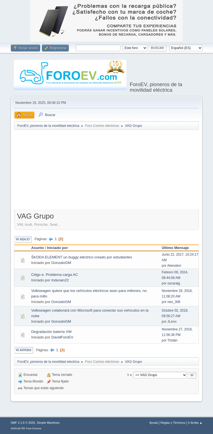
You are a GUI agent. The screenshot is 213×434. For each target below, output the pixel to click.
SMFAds (16, 428)
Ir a (129, 375)
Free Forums (34, 428)
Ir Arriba (23, 350)
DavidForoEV (62, 337)
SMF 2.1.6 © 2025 (23, 422)
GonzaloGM (61, 263)
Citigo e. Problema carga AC (54, 275)
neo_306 (174, 302)
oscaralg (174, 283)
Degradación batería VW (51, 332)
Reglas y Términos (173, 422)
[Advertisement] (113, 170)
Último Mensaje (175, 248)
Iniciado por (57, 248)
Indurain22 (60, 280)
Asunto (37, 248)
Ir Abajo (23, 239)
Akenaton (174, 266)
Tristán (172, 340)
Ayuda (153, 422)
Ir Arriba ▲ (195, 422)
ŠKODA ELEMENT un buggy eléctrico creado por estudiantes (81, 257)
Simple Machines (48, 422)
